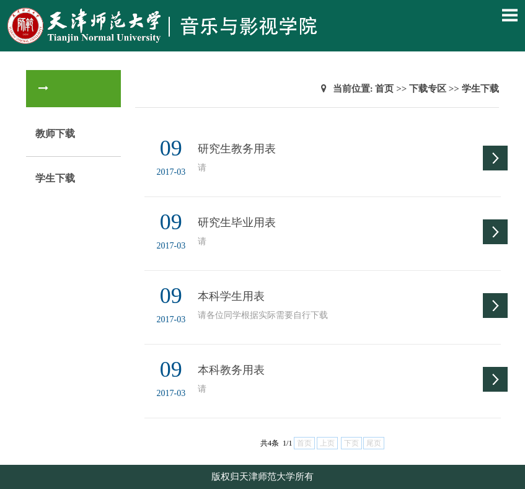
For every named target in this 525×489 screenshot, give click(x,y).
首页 (384, 89)
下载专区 (427, 89)
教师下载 (55, 133)
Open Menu (509, 15)
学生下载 (55, 178)
